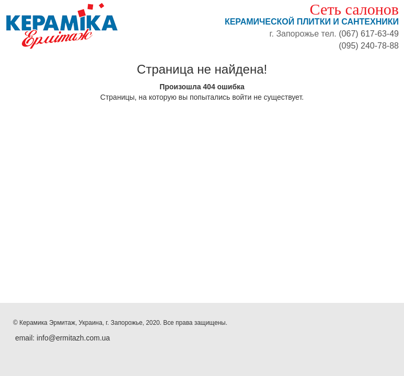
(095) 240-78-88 (369, 45)
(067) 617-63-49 (369, 33)
